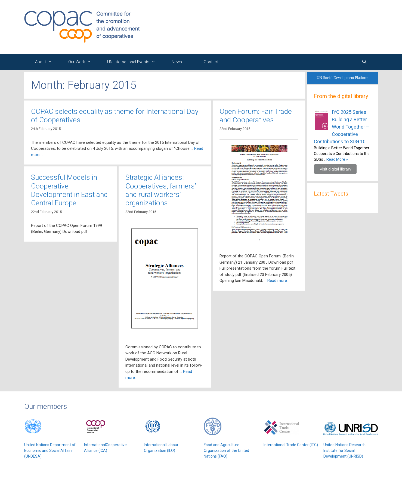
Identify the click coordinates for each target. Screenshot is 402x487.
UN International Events (134, 62)
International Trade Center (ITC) (291, 445)
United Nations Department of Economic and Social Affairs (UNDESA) (50, 450)
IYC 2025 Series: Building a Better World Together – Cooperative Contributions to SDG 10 (341, 126)
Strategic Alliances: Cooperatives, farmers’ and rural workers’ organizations (160, 190)
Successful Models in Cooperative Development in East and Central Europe (69, 190)
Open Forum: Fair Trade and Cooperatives (255, 115)
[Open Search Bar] (364, 62)
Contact (211, 61)
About (46, 62)
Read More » (337, 159)
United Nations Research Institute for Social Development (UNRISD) (344, 450)
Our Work (82, 62)
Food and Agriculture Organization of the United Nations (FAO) (226, 450)
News (177, 61)
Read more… (278, 280)
